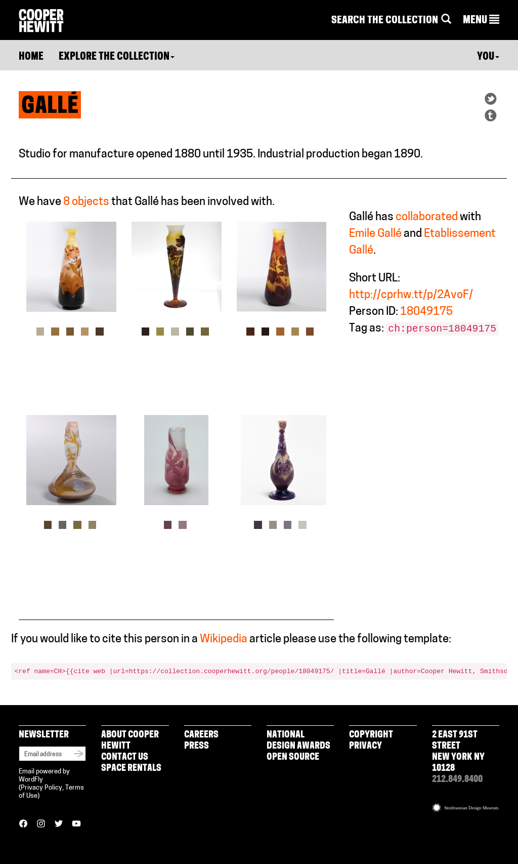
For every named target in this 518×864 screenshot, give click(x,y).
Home (31, 57)
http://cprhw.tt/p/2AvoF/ (411, 295)
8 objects (86, 202)
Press (196, 746)
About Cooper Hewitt (130, 740)
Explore (117, 57)
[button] (481, 20)
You (488, 57)
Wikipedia (223, 639)
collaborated (427, 217)
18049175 (426, 312)
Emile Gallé (375, 234)
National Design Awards (298, 740)
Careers (201, 735)
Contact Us (124, 757)
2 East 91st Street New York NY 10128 (458, 751)
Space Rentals (131, 768)
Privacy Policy (41, 788)
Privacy (365, 746)
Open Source (293, 757)
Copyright (371, 735)
